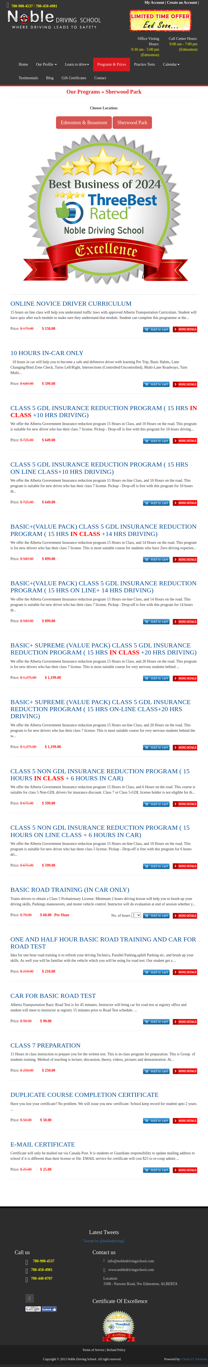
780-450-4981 (46, 6)
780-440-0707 (42, 1278)
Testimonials (28, 78)
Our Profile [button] (46, 64)
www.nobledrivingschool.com (131, 1270)
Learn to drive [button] (77, 64)
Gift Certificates (74, 78)
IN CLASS (85, 533)
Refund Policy (116, 1350)
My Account (154, 3)
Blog (49, 78)
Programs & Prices (111, 64)
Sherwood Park (132, 122)
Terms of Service (93, 1350)
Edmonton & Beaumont (84, 122)
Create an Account (182, 3)
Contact (100, 78)
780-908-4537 (22, 6)
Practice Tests (144, 64)
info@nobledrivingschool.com (131, 1261)
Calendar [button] (171, 64)
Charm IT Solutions (194, 1359)
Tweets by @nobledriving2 (104, 1241)
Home (23, 64)
